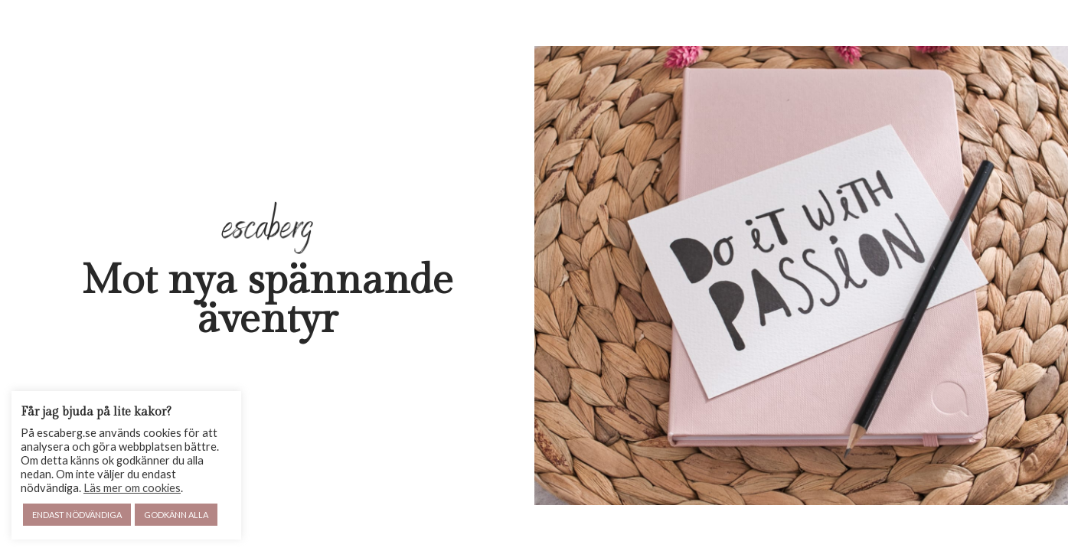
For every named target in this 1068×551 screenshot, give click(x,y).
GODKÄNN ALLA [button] (176, 515)
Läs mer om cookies (132, 487)
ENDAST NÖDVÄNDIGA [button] (77, 515)
